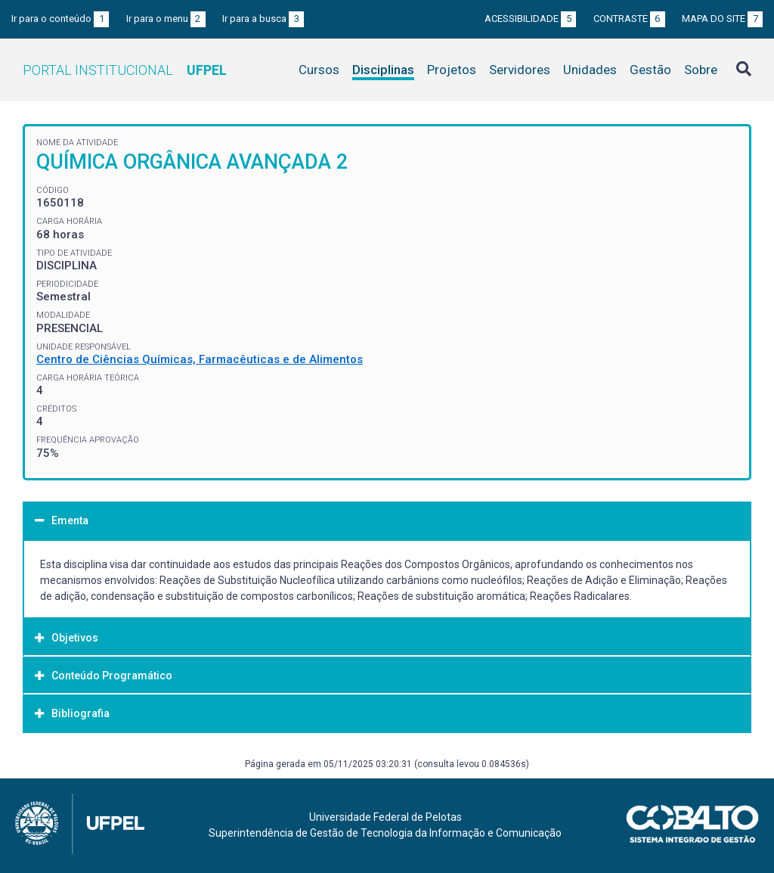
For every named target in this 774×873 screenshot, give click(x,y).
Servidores (519, 69)
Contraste (629, 18)
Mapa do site (722, 18)
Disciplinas (383, 69)
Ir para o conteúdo (60, 18)
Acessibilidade (530, 18)
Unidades (590, 69)
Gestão (650, 69)
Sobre (700, 69)
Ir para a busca (263, 18)
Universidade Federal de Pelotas (385, 817)
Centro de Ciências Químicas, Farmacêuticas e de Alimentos (199, 359)
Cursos (319, 69)
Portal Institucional (125, 70)
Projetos (451, 69)
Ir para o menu (166, 18)
